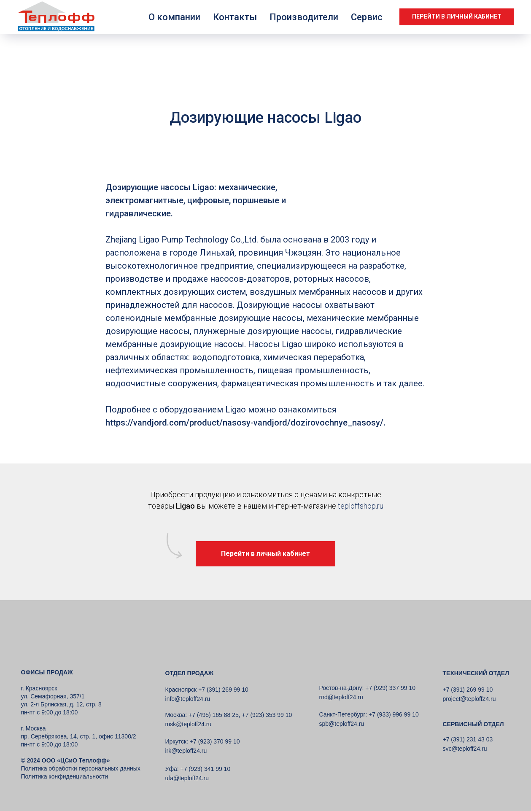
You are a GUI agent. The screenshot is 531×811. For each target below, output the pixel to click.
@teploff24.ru (346, 723)
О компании (174, 17)
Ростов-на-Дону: (341, 687)
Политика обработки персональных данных (80, 768)
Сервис (367, 17)
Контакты (235, 17)
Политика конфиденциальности (64, 776)
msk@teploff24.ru (188, 724)
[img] (59, 643)
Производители (304, 17)
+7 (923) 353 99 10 (267, 714)
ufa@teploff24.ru (187, 778)
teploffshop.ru (360, 505)
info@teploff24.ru (187, 698)
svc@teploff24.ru (465, 748)
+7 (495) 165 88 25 (213, 714)
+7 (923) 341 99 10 (205, 768)
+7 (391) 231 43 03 (468, 739)
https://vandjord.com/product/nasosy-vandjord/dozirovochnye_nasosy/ (244, 423)
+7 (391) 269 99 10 (468, 689)
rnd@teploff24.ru (341, 697)
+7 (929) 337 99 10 (389, 687)
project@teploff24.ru (469, 698)
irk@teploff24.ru (186, 750)
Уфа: (172, 768)
